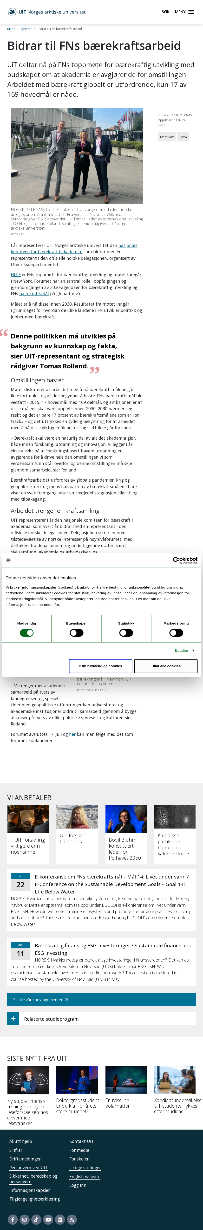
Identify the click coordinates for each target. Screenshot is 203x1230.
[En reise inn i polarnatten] (126, 1089)
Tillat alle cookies (166, 666)
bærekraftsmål (34, 293)
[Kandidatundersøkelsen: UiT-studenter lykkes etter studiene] (175, 1092)
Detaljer (181, 651)
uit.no (11, 29)
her (72, 734)
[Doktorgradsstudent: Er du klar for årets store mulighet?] (77, 1092)
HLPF (16, 274)
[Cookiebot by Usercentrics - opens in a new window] (176, 560)
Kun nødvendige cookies (100, 666)
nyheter (26, 29)
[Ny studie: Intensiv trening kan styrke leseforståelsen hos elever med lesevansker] (28, 1098)
